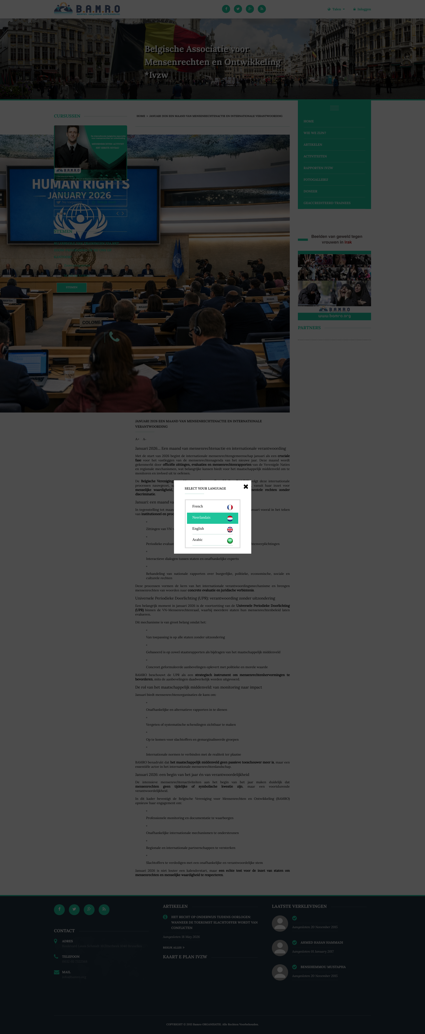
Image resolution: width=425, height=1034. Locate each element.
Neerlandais (212, 518)
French (212, 507)
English (212, 529)
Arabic (212, 541)
